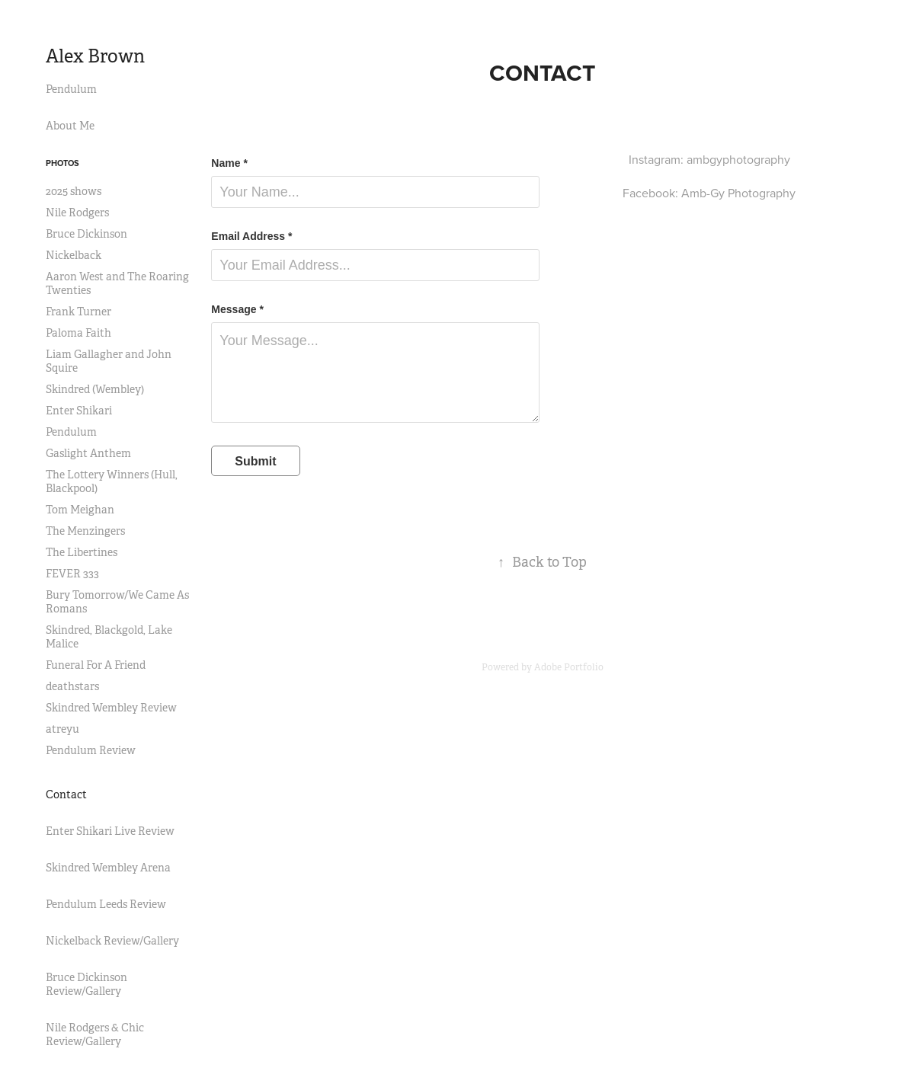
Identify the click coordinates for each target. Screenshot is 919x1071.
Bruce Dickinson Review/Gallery (86, 984)
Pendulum (71, 89)
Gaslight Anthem (88, 453)
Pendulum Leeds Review (106, 904)
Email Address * (251, 236)
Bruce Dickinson (86, 234)
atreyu (62, 729)
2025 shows (73, 191)
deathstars (72, 686)
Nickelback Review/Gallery (112, 941)
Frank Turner (78, 311)
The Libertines (81, 552)
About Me (70, 126)
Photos (62, 163)
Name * (229, 163)
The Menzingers (85, 531)
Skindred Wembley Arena (108, 867)
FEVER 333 (72, 573)
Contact (66, 794)
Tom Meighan (80, 509)
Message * (237, 309)
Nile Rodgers (77, 212)
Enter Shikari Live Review (110, 831)
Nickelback (73, 255)
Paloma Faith (78, 333)
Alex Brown (95, 56)
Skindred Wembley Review (111, 708)
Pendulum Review (91, 750)
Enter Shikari (79, 410)
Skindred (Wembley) (95, 389)
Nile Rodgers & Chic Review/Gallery (95, 1034)
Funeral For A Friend (96, 665)
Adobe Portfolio (569, 667)
